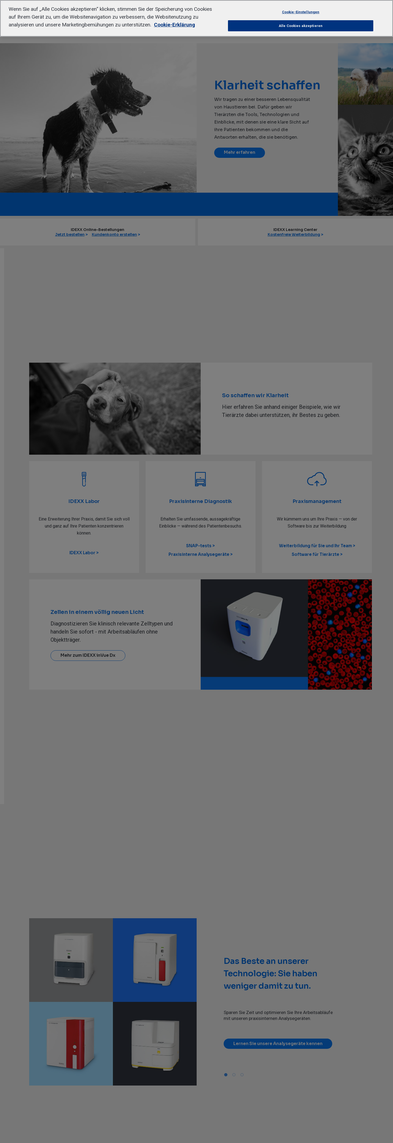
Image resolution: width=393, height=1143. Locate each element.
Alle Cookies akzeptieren (301, 26)
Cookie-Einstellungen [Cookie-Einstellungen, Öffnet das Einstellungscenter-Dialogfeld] (301, 12)
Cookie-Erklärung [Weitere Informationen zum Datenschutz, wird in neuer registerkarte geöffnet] (174, 25)
